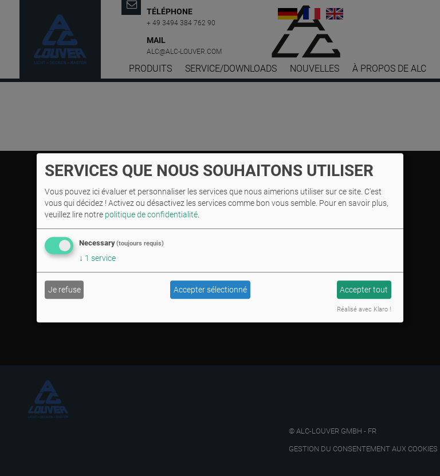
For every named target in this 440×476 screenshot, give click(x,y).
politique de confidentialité (151, 215)
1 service (97, 258)
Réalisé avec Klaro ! (364, 310)
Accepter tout (364, 289)
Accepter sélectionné (210, 289)
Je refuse (64, 289)
